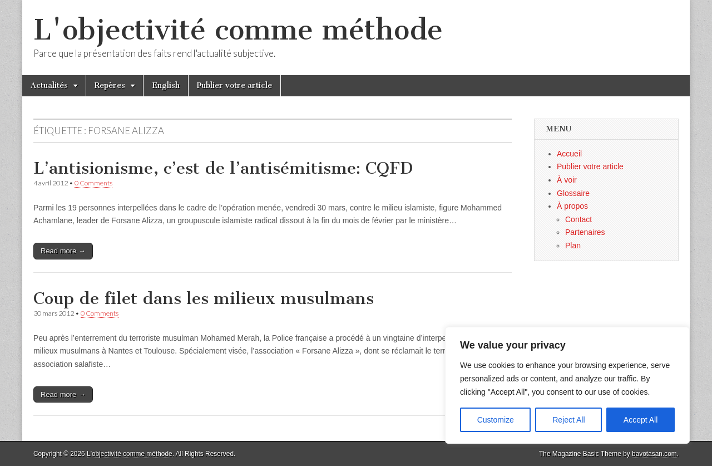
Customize (495, 419)
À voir (567, 179)
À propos (572, 206)
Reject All (568, 419)
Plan (573, 245)
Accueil (569, 153)
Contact (578, 219)
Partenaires (585, 232)
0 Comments (93, 183)
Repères (110, 85)
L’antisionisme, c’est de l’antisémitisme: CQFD (223, 168)
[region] (567, 385)
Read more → (63, 251)
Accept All (640, 419)
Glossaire (573, 193)
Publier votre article (234, 85)
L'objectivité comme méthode (238, 30)
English (166, 85)
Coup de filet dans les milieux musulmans (203, 298)
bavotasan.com (654, 454)
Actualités (49, 85)
